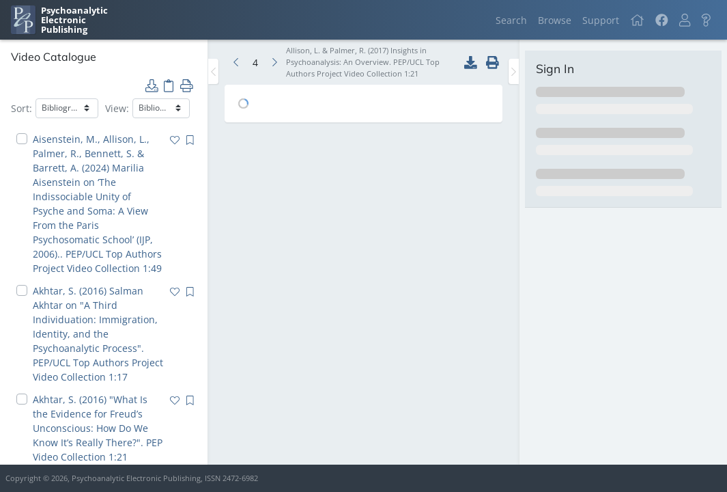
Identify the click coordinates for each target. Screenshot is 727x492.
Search (511, 20)
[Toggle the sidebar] (213, 71)
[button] (685, 20)
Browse (554, 20)
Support (600, 20)
